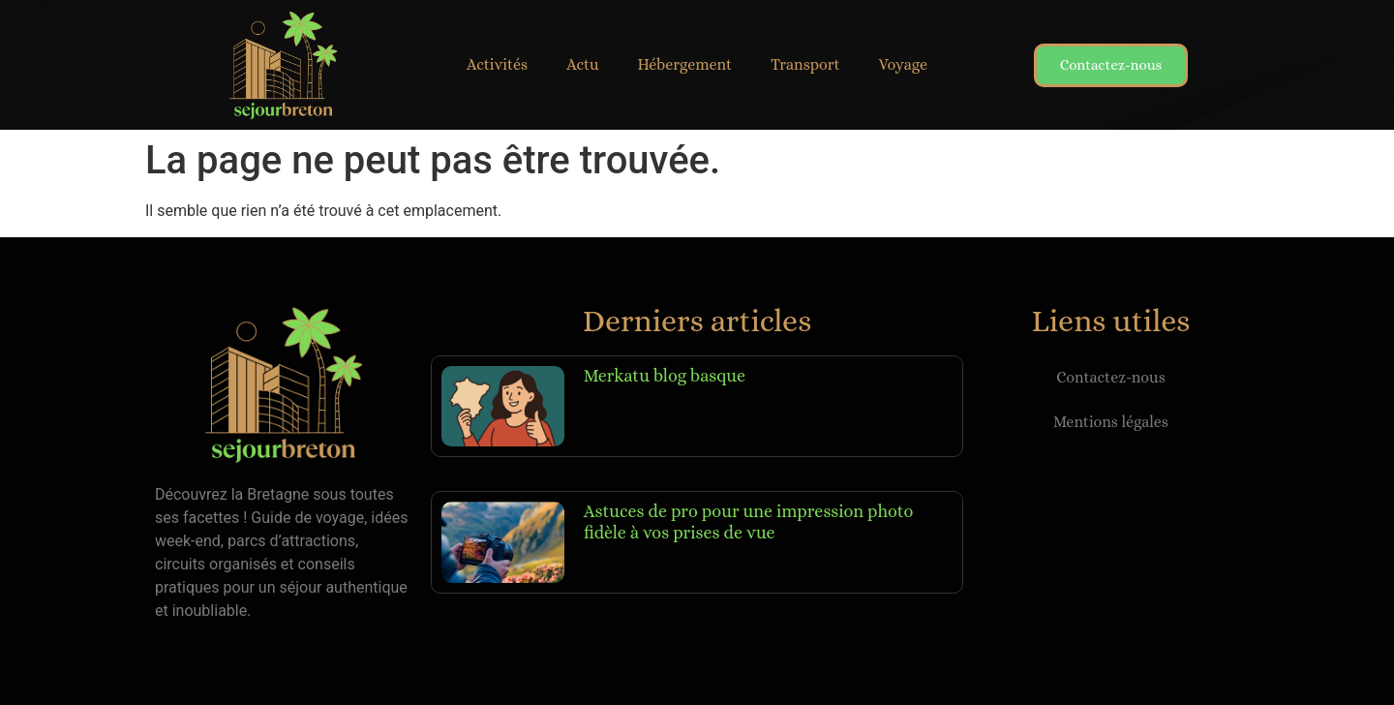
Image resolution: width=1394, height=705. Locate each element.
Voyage (903, 64)
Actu (582, 64)
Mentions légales (1110, 422)
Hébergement (685, 64)
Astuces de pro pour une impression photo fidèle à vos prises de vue (749, 522)
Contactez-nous (1111, 377)
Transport (805, 64)
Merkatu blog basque (664, 375)
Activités (497, 64)
